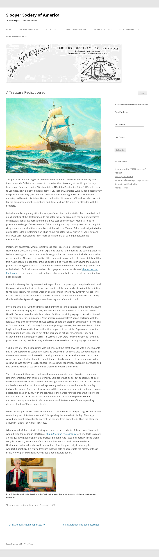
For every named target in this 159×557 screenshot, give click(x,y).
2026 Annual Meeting (76, 29)
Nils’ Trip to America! (124, 176)
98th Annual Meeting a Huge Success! (132, 180)
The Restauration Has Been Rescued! (81, 524)
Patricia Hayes (121, 187)
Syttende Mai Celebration (126, 184)
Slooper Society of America (33, 15)
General (32, 505)
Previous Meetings (102, 29)
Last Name (120, 137)
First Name (120, 124)
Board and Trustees (129, 29)
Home (9, 29)
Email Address (121, 112)
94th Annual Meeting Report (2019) (25, 524)
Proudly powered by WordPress (19, 544)
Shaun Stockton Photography (61, 433)
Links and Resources (16, 36)
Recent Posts (52, 29)
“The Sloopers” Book (29, 29)
